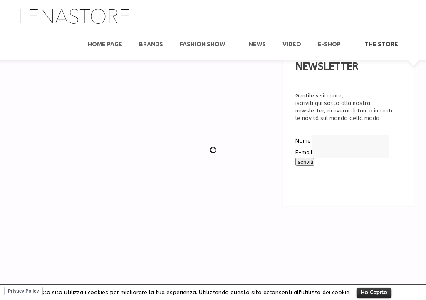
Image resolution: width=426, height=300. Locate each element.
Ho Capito (374, 292)
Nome (303, 141)
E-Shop (330, 44)
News (257, 44)
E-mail (303, 152)
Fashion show (202, 44)
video (291, 44)
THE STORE (381, 44)
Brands (151, 44)
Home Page (105, 44)
